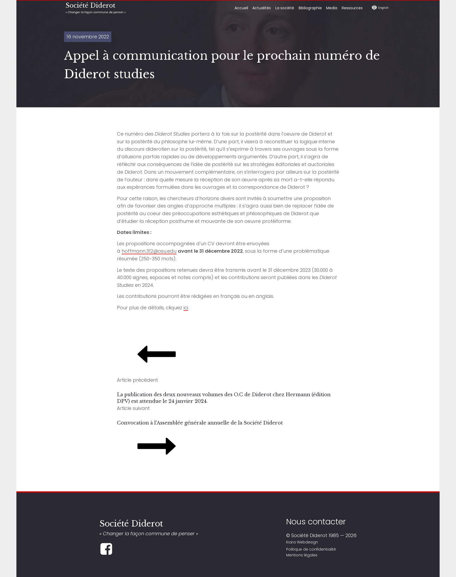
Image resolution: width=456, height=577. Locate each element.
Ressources (352, 8)
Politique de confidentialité (311, 549)
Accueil (241, 8)
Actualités (261, 8)
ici (186, 307)
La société (284, 8)
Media (331, 8)
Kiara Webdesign (302, 542)
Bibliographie (310, 8)
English (383, 8)
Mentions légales (301, 555)
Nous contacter (316, 521)
